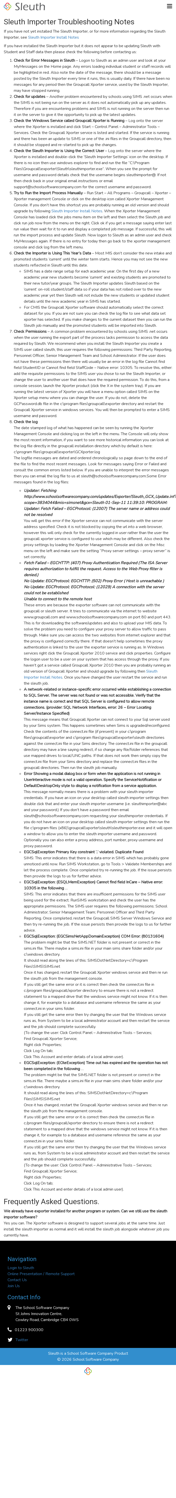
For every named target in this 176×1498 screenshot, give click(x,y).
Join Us (14, 1286)
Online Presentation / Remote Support (41, 1274)
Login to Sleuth (21, 1268)
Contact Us (17, 1280)
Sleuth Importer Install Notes (53, 37)
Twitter (22, 1340)
